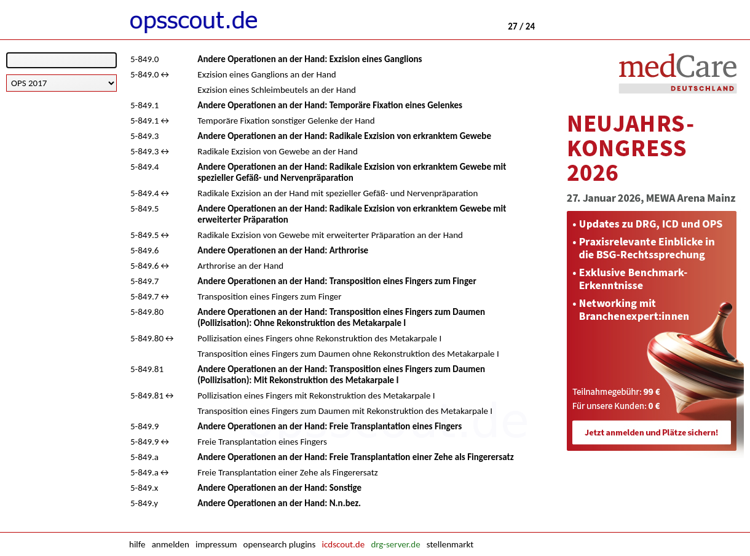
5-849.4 (144, 166)
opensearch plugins (279, 544)
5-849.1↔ (150, 120)
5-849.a (144, 457)
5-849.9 (144, 426)
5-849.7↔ (150, 296)
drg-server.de (395, 544)
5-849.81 (147, 369)
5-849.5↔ (150, 234)
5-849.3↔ (150, 151)
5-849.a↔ (150, 472)
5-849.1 (144, 105)
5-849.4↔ (150, 193)
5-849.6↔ (150, 265)
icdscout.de (343, 544)
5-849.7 (144, 281)
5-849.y (144, 503)
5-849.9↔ (150, 441)
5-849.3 (144, 135)
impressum (216, 544)
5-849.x (144, 487)
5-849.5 (144, 208)
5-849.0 (144, 59)
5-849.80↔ (152, 338)
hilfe (137, 544)
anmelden (170, 544)
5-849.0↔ (150, 74)
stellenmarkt (450, 544)
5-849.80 (147, 311)
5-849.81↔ (152, 395)
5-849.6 (144, 250)
